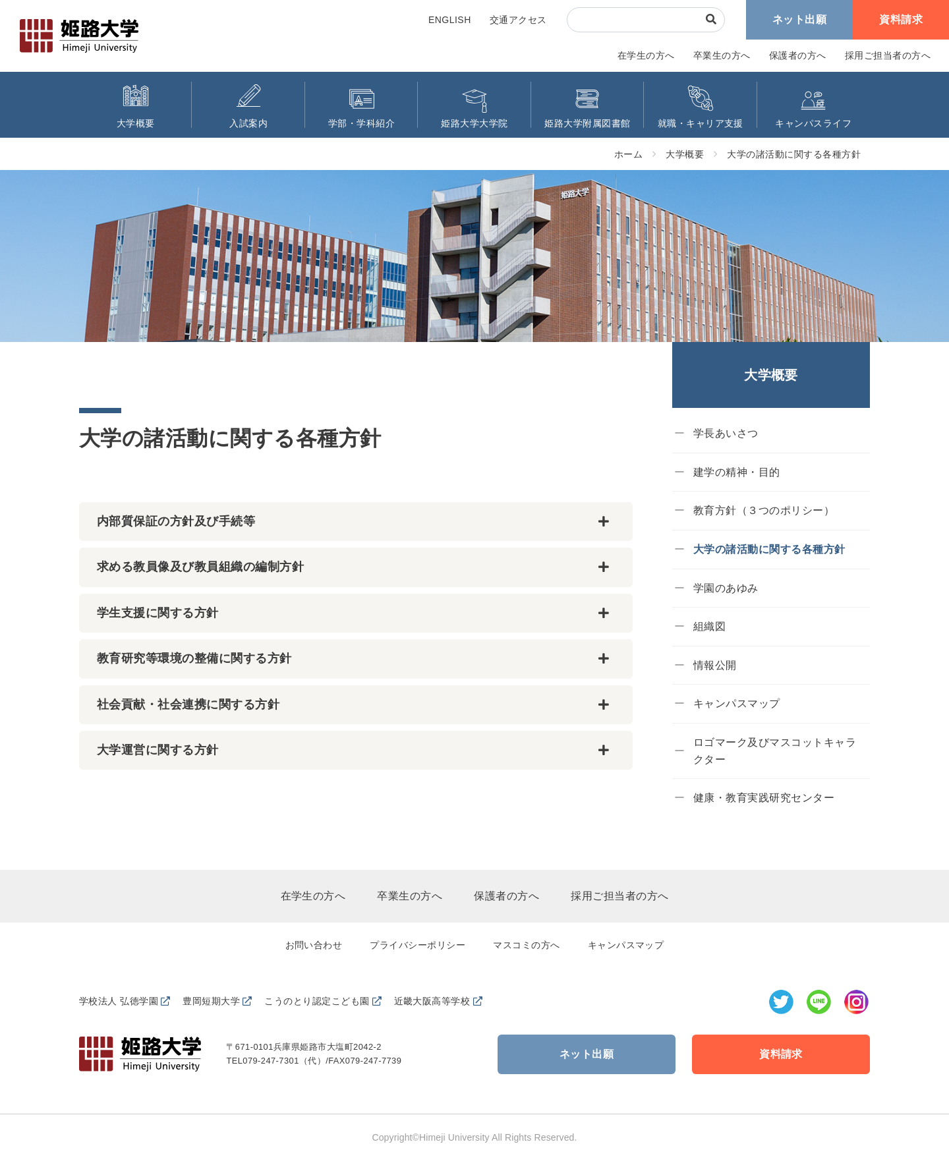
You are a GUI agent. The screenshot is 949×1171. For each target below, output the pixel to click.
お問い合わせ (314, 945)
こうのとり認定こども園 (316, 1001)
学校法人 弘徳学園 (118, 1001)
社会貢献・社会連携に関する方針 (188, 704)
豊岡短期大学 (211, 1001)
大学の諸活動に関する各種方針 (794, 154)
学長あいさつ (726, 433)
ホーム (628, 154)
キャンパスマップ (736, 703)
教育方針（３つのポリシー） (763, 510)
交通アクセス (518, 19)
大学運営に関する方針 (158, 750)
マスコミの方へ (526, 945)
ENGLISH (449, 19)
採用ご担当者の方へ (888, 55)
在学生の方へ (646, 55)
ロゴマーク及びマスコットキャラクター (774, 751)
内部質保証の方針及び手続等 (176, 521)
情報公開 (715, 665)
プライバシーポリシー (417, 945)
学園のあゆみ (726, 588)
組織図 (709, 626)
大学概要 (685, 154)
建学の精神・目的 (736, 472)
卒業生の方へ (722, 55)
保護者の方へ (797, 55)
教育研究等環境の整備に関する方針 (194, 658)
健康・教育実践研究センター (763, 797)
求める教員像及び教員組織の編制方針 (200, 566)
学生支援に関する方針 (158, 612)
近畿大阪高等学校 (432, 1001)
